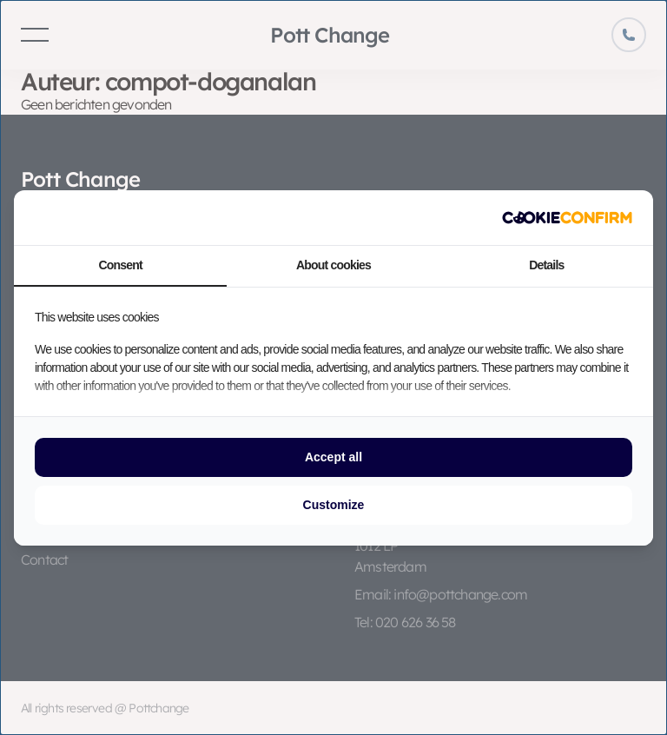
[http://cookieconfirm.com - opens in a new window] (567, 217)
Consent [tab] (120, 265)
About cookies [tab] (333, 265)
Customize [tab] (334, 505)
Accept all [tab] (333, 457)
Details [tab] (546, 265)
